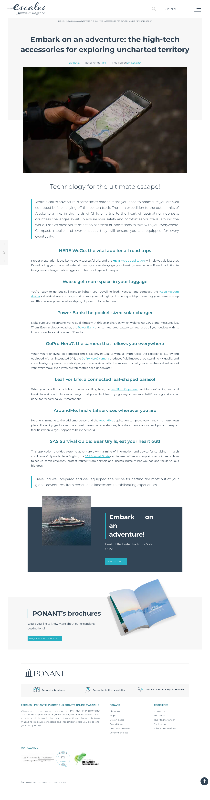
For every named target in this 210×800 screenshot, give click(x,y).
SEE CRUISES (114, 561)
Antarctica (160, 711)
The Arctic (159, 715)
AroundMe (106, 420)
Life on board (117, 719)
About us (115, 711)
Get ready (74, 63)
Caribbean (160, 724)
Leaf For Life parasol (124, 389)
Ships (113, 715)
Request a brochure (43, 638)
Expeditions (116, 724)
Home (61, 21)
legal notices (45, 782)
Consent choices (119, 732)
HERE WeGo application (129, 260)
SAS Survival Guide (97, 456)
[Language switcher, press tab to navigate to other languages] (175, 9)
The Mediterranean (164, 719)
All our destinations (165, 728)
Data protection (60, 782)
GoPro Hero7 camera (95, 358)
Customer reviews (120, 728)
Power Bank (86, 327)
